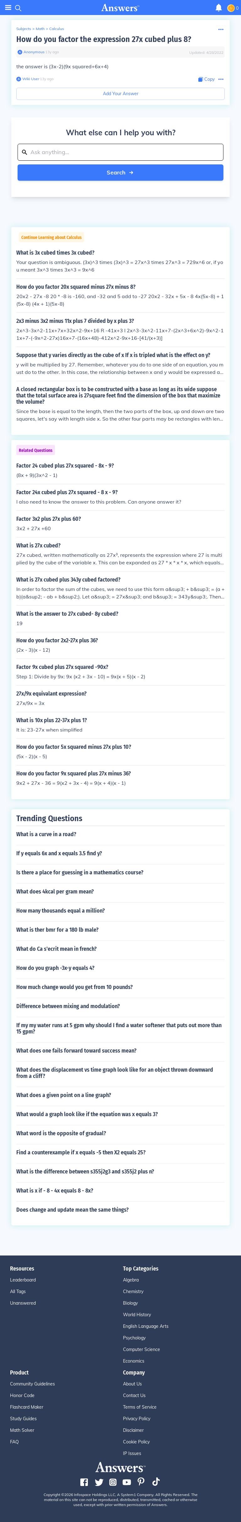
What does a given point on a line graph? (63, 1095)
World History (137, 1315)
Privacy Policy (136, 1418)
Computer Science (141, 1349)
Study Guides (23, 1418)
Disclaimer (133, 1430)
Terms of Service (140, 1407)
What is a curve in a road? (46, 834)
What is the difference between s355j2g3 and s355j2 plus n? (85, 1171)
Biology (130, 1303)
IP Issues (132, 1453)
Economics (133, 1361)
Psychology (134, 1338)
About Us (132, 1384)
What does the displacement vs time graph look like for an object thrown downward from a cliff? (114, 1072)
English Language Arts (146, 1326)
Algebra (131, 1280)
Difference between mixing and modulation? (68, 1006)
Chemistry (133, 1291)
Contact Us (134, 1395)
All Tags (18, 1291)
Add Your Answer (120, 93)
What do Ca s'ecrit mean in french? (56, 948)
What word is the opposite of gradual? (61, 1133)
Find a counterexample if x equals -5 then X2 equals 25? (81, 1152)
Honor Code (22, 1395)
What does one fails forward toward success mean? (76, 1050)
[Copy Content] (206, 79)
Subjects (23, 28)
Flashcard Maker (26, 1407)
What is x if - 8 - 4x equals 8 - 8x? (54, 1190)
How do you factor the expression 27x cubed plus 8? (103, 39)
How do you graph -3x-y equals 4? (55, 968)
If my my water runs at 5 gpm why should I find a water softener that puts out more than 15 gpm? (119, 1028)
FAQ (14, 1442)
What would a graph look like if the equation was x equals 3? (87, 1114)
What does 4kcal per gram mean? (55, 891)
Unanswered (23, 1303)
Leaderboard (23, 1280)
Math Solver (22, 1430)
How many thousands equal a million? (60, 910)
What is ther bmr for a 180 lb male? (57, 929)
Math (40, 28)
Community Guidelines (32, 1384)
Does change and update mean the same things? (72, 1209)
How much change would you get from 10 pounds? (74, 987)
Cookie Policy (136, 1442)
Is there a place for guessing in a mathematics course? (79, 872)
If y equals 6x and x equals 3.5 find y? (59, 853)
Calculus (56, 28)
